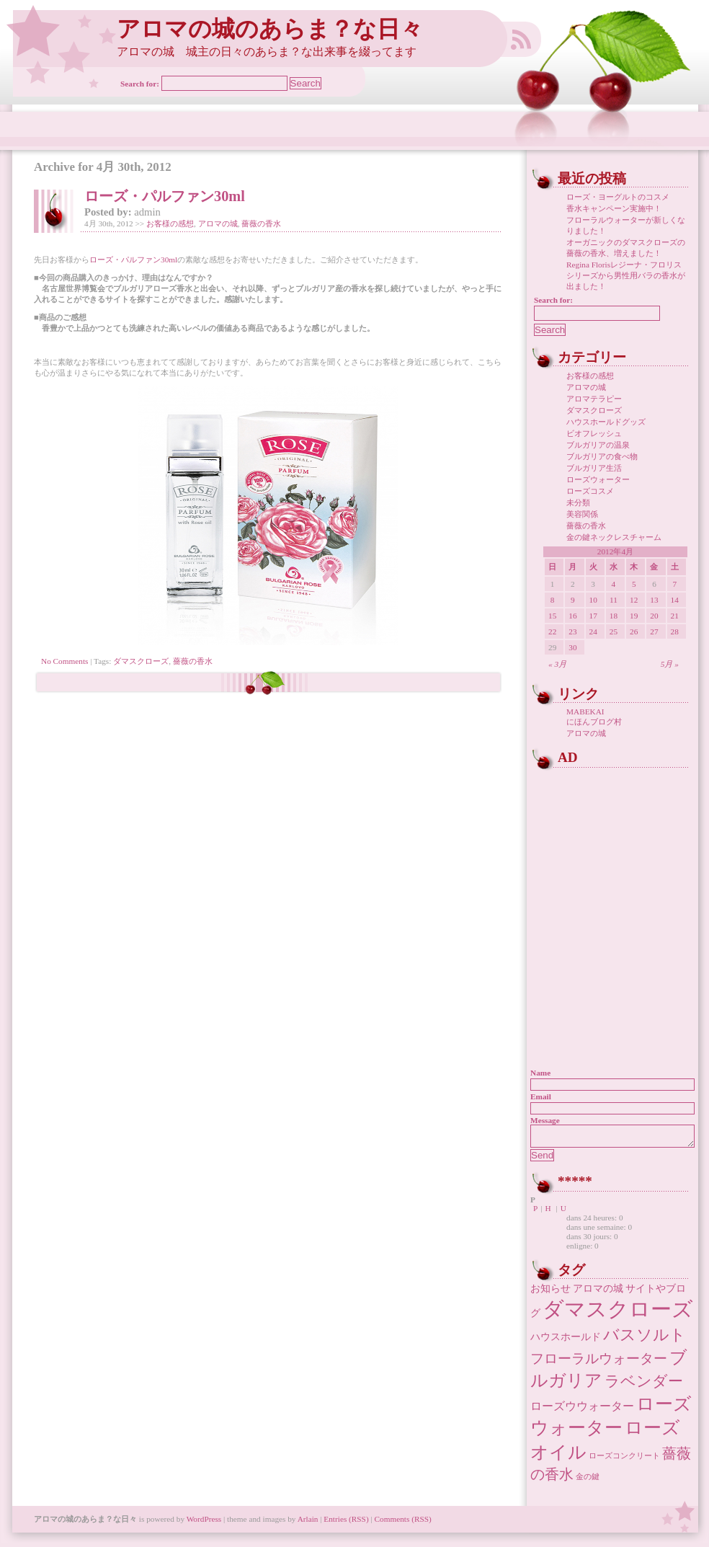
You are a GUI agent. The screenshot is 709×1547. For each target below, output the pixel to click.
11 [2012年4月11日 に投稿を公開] (613, 599)
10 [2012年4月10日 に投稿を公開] (593, 599)
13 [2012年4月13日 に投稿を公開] (654, 599)
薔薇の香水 (261, 223)
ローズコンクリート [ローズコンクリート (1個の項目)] (624, 1460)
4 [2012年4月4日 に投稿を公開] (614, 584)
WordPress (204, 1523)
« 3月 (557, 664)
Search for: (139, 83)
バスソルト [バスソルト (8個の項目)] (644, 1339)
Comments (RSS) (403, 1523)
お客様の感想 (170, 223)
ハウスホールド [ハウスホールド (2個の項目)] (565, 1341)
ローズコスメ (590, 491)
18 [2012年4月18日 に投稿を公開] (613, 615)
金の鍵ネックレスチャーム (613, 537)
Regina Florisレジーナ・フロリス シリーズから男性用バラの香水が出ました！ (625, 275)
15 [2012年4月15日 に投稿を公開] (552, 615)
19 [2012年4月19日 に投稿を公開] (634, 615)
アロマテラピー (594, 398)
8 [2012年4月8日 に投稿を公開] (552, 599)
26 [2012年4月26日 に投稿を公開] (634, 631)
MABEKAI (585, 711)
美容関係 (582, 514)
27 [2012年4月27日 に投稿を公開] (654, 631)
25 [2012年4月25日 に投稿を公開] (613, 631)
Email (540, 1096)
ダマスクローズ (141, 661)
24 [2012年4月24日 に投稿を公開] (593, 631)
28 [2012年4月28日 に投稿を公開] (675, 631)
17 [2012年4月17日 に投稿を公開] (593, 615)
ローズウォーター (598, 479)
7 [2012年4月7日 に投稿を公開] (674, 584)
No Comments (64, 661)
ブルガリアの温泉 (598, 444)
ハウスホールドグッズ (606, 421)
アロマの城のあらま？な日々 (270, 29)
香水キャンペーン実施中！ (613, 208)
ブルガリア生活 (594, 468)
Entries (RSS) (346, 1523)
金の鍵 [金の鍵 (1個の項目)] (587, 1481)
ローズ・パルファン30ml (164, 196)
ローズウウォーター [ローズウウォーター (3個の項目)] (582, 1410)
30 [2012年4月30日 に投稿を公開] (572, 647)
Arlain (308, 1523)
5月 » (670, 664)
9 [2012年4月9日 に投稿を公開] (573, 599)
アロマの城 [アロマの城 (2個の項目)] (598, 1292)
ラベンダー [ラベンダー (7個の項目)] (644, 1385)
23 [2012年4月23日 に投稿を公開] (572, 631)
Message (545, 1120)
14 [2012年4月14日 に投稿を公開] (675, 599)
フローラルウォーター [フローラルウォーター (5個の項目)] (598, 1362)
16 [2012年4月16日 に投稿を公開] (572, 615)
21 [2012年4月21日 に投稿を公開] (675, 615)
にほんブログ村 (594, 721)
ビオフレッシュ (594, 433)
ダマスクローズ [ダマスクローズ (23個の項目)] (618, 1313)
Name (540, 1072)
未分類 (578, 502)
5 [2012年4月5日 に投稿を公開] (634, 584)
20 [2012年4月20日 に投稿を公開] (654, 615)
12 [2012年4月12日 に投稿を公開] (634, 599)
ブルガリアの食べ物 (602, 456)
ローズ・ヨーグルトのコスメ (617, 196)
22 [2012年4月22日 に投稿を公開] (552, 631)
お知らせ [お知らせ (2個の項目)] (550, 1292)
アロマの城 (218, 223)
